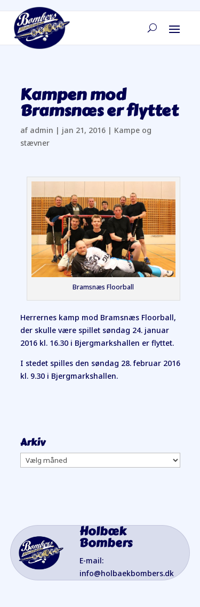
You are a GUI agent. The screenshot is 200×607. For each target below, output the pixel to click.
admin (41, 130)
